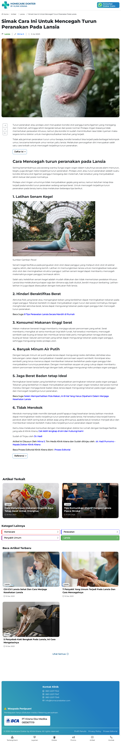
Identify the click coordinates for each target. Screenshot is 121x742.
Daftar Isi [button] (18, 151)
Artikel (13, 14)
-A (5, 125)
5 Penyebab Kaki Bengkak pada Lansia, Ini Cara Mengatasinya (29, 641)
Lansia (22, 14)
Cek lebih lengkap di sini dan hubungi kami (60, 431)
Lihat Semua (61, 654)
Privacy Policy (94, 731)
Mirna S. (41, 441)
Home (6, 14)
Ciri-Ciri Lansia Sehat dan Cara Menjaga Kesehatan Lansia (25, 591)
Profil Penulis (80, 731)
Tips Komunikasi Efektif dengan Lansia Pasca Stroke (87, 509)
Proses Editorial (62, 450)
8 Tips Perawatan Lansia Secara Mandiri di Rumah (49, 314)
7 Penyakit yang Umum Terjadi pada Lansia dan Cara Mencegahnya (89, 591)
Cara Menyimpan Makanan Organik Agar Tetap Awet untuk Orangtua (29, 509)
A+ (5, 133)
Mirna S (20, 34)
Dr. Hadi (38, 436)
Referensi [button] (19, 456)
